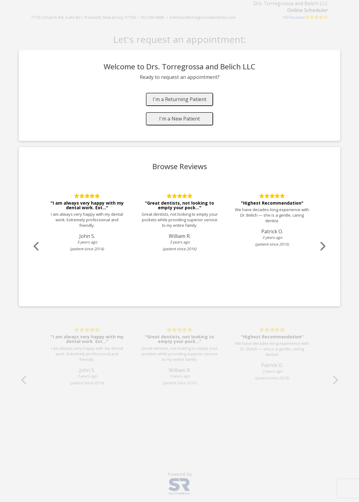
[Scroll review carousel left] (36, 246)
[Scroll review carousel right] (323, 246)
